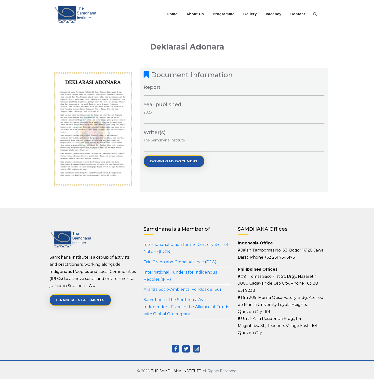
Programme (224, 14)
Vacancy (273, 14)
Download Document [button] (174, 161)
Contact (297, 14)
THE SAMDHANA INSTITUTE (176, 371)
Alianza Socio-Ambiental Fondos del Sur (183, 289)
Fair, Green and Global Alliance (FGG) (180, 262)
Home (172, 14)
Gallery (250, 14)
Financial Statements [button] (80, 300)
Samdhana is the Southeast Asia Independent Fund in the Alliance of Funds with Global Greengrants (186, 306)
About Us (195, 14)
